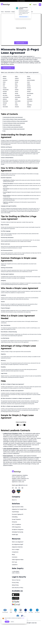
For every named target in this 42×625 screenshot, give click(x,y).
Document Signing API (17, 514)
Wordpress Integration (17, 529)
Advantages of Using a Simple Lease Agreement (14, 129)
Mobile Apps (15, 534)
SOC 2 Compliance (16, 524)
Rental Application (8, 455)
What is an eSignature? (17, 542)
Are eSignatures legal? (17, 544)
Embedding (14, 517)
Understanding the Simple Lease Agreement (13, 117)
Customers (14, 557)
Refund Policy (15, 585)
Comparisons (15, 552)
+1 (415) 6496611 (15, 571)
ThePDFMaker (15, 511)
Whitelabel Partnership (17, 532)
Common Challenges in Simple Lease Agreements (14, 123)
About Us (14, 500)
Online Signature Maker (17, 559)
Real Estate (7, 11)
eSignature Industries (17, 547)
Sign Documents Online (17, 506)
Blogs (13, 554)
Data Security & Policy (17, 587)
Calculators (15, 564)
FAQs (4, 130)
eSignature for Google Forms (19, 509)
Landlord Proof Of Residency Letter (12, 433)
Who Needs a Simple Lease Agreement (11, 125)
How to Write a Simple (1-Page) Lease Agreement (14, 119)
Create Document (8, 67)
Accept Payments (16, 519)
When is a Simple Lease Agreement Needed (13, 127)
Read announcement (23, 16)
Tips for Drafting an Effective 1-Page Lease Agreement (15, 121)
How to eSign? (15, 549)
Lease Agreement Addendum (10, 448)
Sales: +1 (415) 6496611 (21, 0)
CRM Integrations (16, 527)
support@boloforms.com (21, 485)
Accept (7, 621)
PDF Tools (14, 562)
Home (2, 11)
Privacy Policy (15, 582)
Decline (12, 621)
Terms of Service (16, 580)
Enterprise (14, 522)
